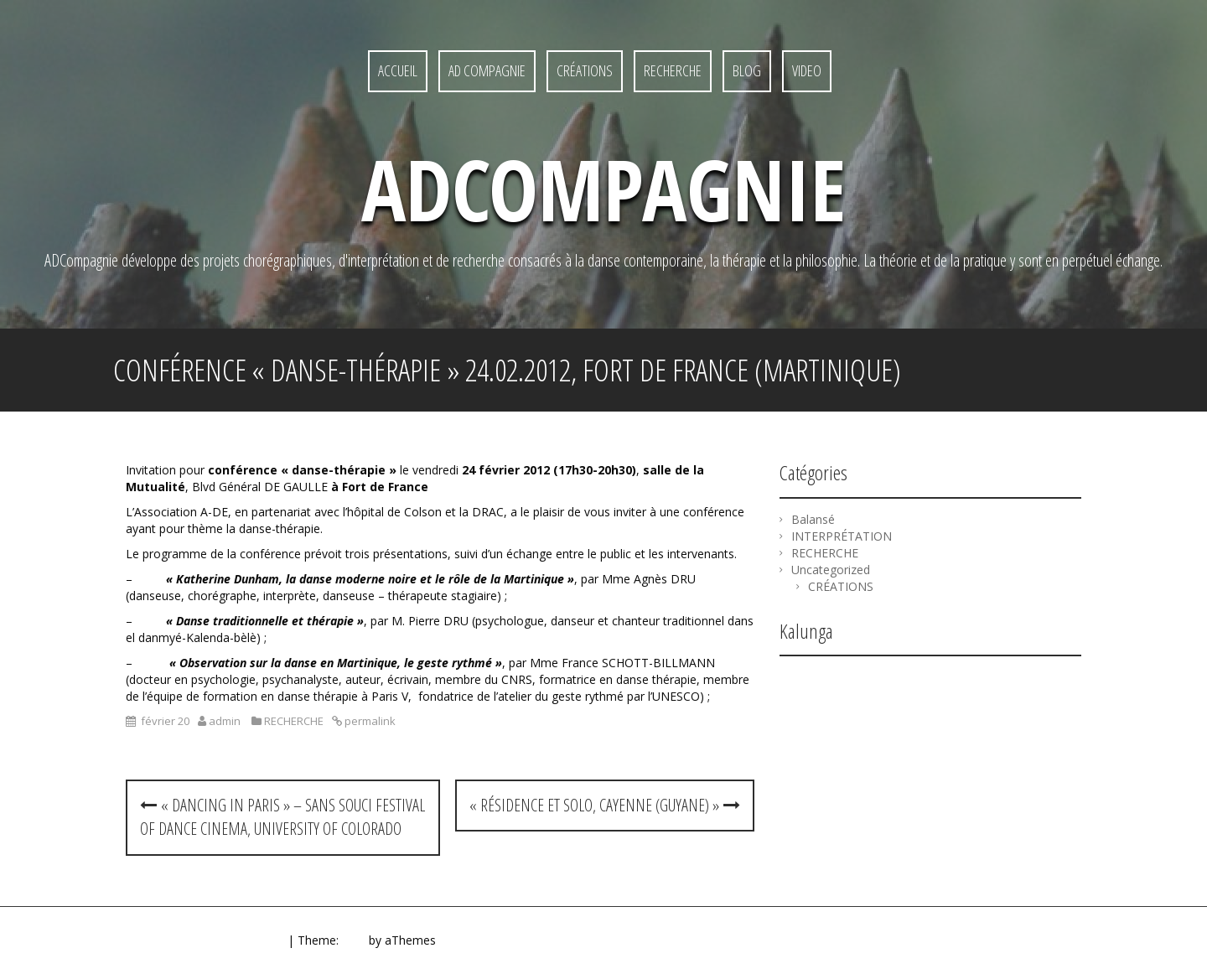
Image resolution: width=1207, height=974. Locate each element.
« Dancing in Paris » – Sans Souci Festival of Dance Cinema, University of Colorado (282, 817)
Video (806, 70)
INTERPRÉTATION (841, 536)
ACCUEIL (397, 70)
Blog (747, 70)
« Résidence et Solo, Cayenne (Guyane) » (604, 805)
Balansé (813, 519)
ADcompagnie (603, 189)
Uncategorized (830, 570)
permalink (369, 720)
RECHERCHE (673, 70)
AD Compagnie (487, 70)
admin (225, 720)
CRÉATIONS (585, 70)
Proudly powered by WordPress (198, 940)
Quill (353, 940)
